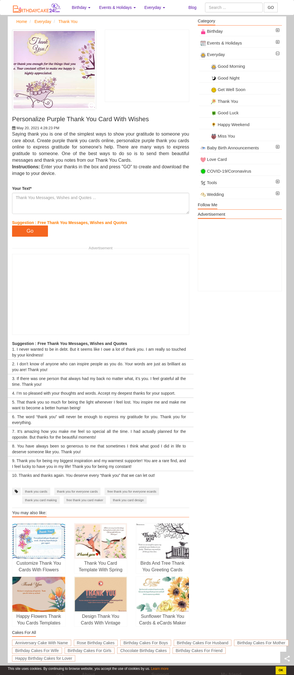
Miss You (217, 136)
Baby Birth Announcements (229, 147)
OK (280, 670)
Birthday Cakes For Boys (145, 643)
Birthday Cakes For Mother (261, 643)
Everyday (212, 54)
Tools (208, 182)
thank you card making (41, 500)
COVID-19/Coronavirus (225, 171)
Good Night (220, 78)
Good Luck (219, 112)
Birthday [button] (81, 7)
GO (271, 7)
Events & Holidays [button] (117, 7)
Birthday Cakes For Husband (203, 643)
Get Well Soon (222, 89)
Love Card (213, 159)
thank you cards (36, 491)
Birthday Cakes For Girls (89, 650)
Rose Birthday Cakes (96, 643)
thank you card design (128, 500)
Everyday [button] (154, 7)
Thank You (219, 101)
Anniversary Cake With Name (41, 643)
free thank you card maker (85, 500)
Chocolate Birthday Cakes (143, 650)
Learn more (159, 669)
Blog (192, 7)
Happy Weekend (224, 124)
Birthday (211, 31)
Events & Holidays (221, 43)
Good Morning (222, 66)
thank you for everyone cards (77, 491)
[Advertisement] (147, 66)
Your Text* (22, 188)
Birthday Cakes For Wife (37, 650)
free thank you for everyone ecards (131, 491)
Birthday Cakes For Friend (199, 650)
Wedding (212, 194)
